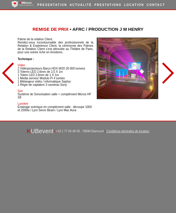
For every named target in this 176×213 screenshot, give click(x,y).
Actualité (81, 5)
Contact (156, 5)
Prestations (108, 5)
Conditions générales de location (127, 131)
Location (134, 5)
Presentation (52, 5)
